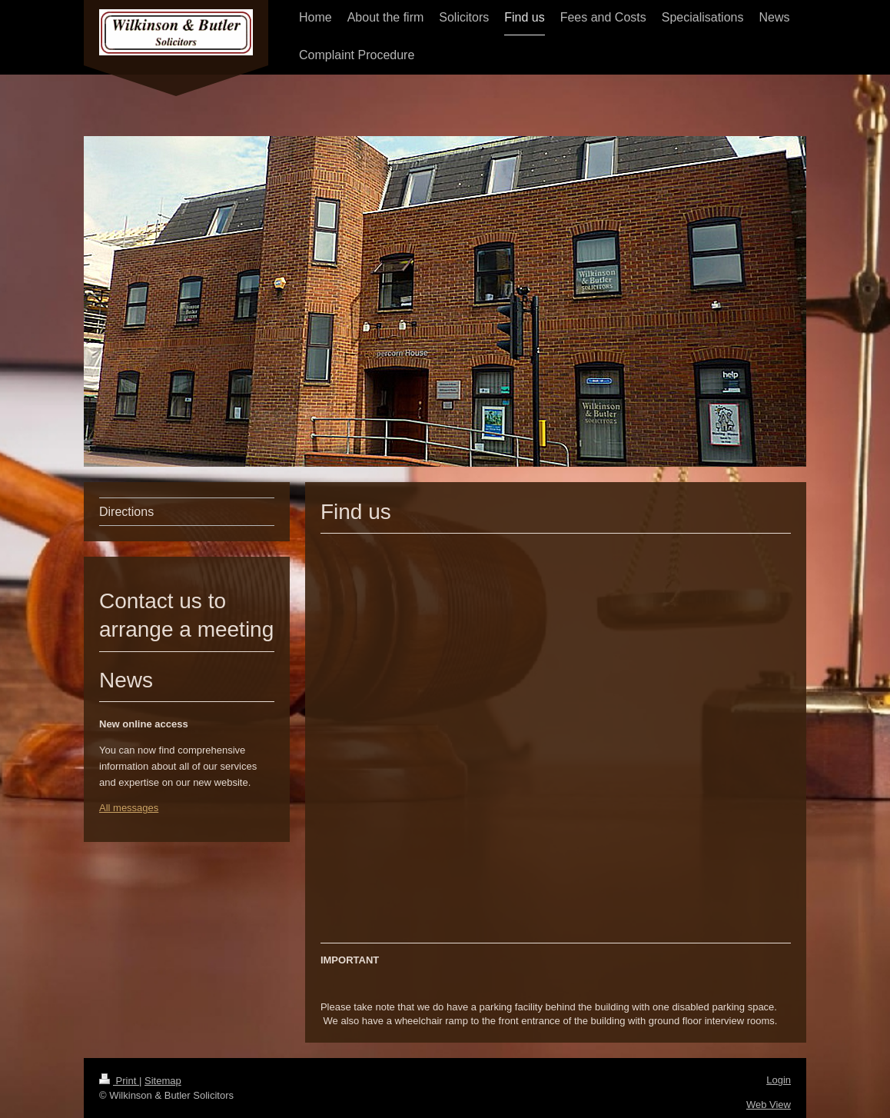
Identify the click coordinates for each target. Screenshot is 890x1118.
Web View (768, 1104)
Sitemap (162, 1080)
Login (778, 1080)
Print (119, 1080)
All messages (128, 808)
